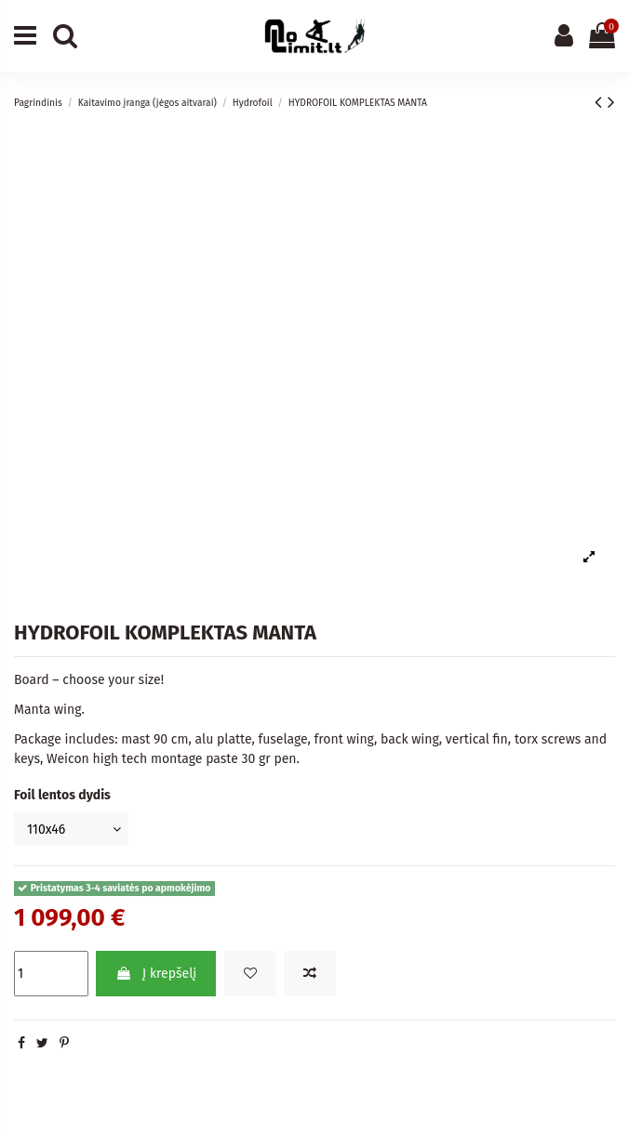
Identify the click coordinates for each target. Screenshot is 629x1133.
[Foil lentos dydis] (71, 828)
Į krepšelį (155, 973)
